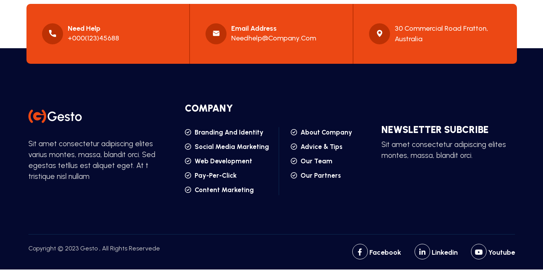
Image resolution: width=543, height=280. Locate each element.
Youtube (493, 252)
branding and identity (224, 132)
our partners (316, 175)
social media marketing (227, 146)
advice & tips (317, 146)
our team (311, 161)
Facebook (376, 252)
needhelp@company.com (273, 38)
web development (218, 161)
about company (321, 132)
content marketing (219, 190)
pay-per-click (211, 175)
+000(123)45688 (93, 38)
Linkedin (436, 252)
